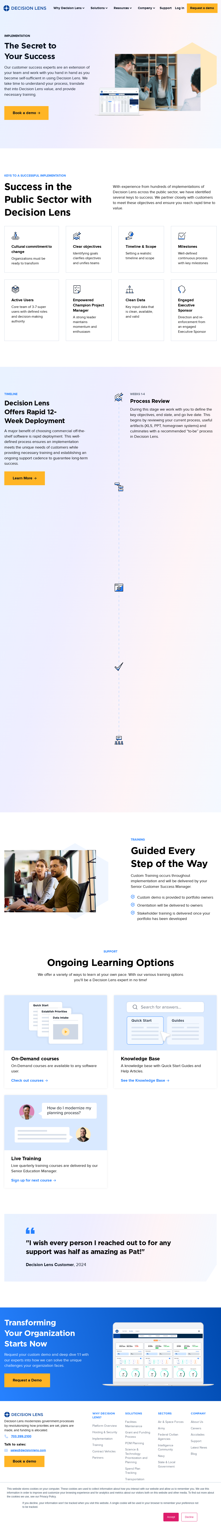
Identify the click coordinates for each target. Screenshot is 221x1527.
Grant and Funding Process (137, 1435)
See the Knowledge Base (145, 1080)
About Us (197, 1422)
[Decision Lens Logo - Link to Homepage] (24, 8)
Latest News (199, 1447)
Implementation (102, 1439)
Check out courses (29, 1080)
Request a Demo (27, 1380)
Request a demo (203, 8)
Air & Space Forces (171, 1422)
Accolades (198, 1434)
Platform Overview (104, 1426)
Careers (196, 1428)
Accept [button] (171, 1517)
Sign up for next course (33, 1180)
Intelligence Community (165, 1448)
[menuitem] (68, 8)
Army (161, 1428)
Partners (98, 1458)
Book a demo (26, 113)
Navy (161, 1456)
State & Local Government (166, 1464)
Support (168, 8)
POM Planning (134, 1443)
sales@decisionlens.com (25, 1450)
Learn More (24, 478)
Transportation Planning (134, 1481)
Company (143, 8)
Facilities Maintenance (133, 1424)
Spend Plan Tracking (132, 1471)
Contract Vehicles (104, 1451)
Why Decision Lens (68, 8)
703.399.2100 (17, 1436)
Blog (194, 1454)
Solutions (97, 8)
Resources (121, 8)
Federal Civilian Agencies (168, 1437)
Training (97, 1445)
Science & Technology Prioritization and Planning (136, 1456)
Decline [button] (189, 1517)
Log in (180, 8)
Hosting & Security (104, 1432)
